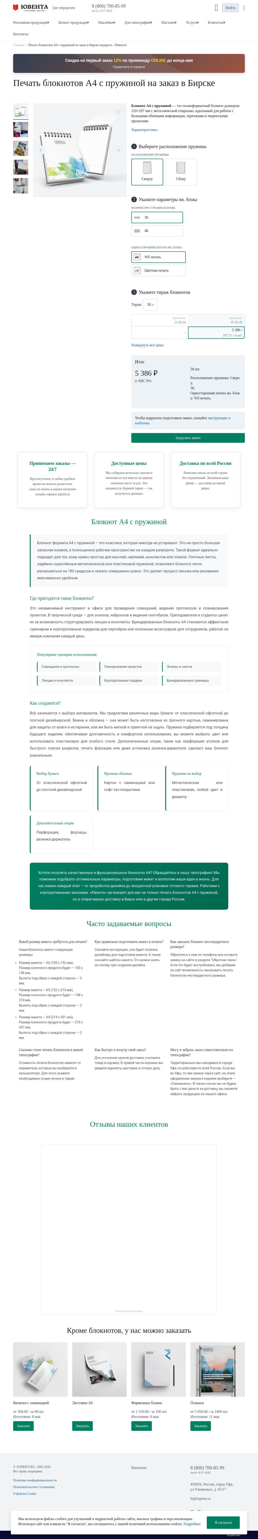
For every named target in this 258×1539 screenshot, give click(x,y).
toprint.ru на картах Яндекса (129, 1311)
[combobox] (150, 304)
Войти (230, 8)
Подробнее (192, 1524)
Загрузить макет (188, 438)
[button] (216, 7)
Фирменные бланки (146, 1403)
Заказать (23, 1426)
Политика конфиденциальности (35, 1480)
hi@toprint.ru (200, 1498)
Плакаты (197, 1403)
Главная (18, 45)
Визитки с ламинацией (31, 1403)
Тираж (136, 304)
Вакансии (138, 1468)
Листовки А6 (82, 1403)
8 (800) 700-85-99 (110, 6)
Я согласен (223, 1522)
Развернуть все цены (147, 345)
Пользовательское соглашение (34, 1487)
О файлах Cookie (24, 1493)
